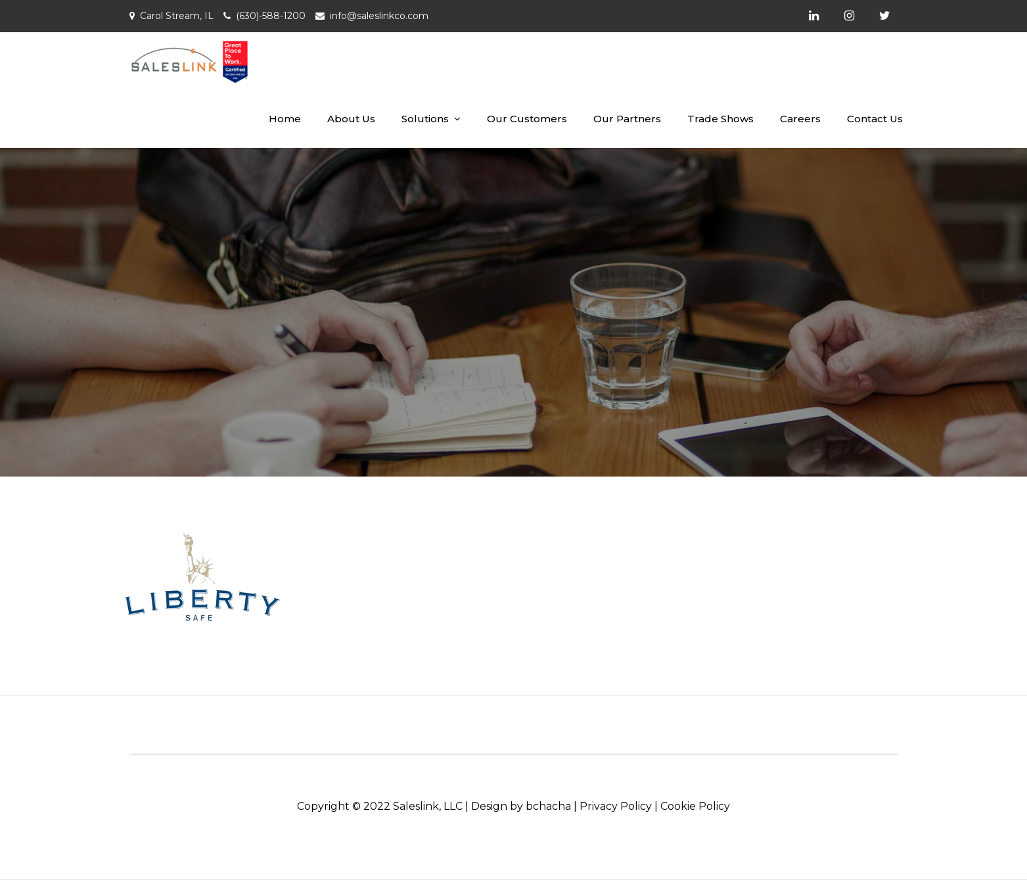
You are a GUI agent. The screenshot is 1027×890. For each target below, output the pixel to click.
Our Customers (527, 118)
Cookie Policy (695, 806)
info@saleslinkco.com (379, 16)
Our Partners (627, 118)
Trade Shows (720, 118)
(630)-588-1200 (271, 16)
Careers (800, 118)
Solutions (425, 118)
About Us (351, 118)
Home (285, 118)
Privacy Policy (616, 806)
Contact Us (875, 118)
